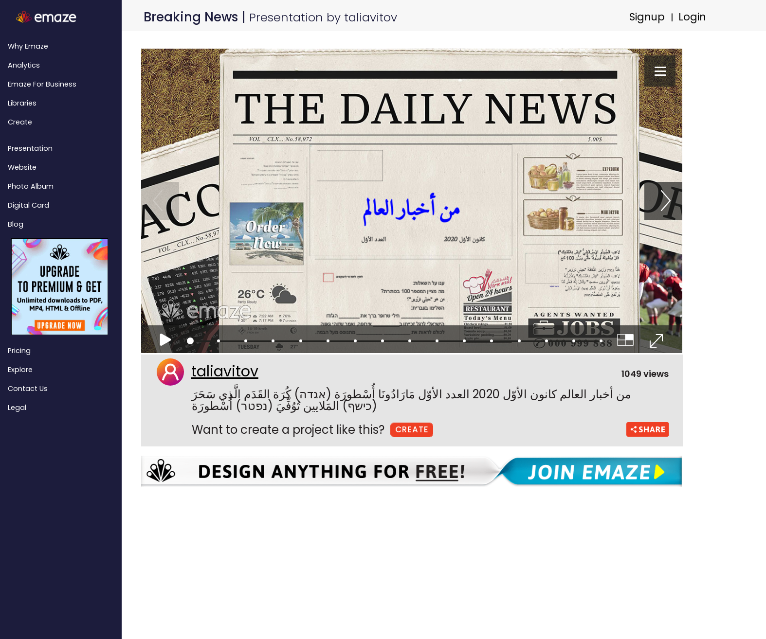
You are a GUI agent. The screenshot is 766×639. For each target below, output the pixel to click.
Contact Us (28, 388)
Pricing (19, 350)
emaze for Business (42, 84)
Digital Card (28, 205)
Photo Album (31, 186)
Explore (20, 369)
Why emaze (28, 46)
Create (20, 122)
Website (22, 167)
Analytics (24, 65)
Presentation (30, 148)
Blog (15, 224)
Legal (17, 407)
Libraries (22, 103)
